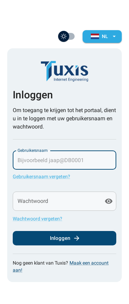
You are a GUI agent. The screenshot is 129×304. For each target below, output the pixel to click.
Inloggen (64, 238)
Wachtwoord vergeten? (37, 218)
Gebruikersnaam (32, 150)
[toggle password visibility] (109, 201)
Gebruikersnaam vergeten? (41, 176)
